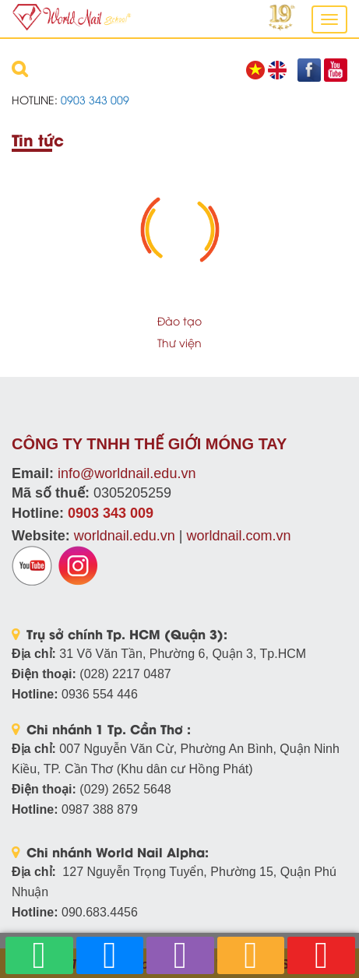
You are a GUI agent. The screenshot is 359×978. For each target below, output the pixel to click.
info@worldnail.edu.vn (126, 473)
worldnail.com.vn (238, 536)
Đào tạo (179, 320)
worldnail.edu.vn (124, 536)
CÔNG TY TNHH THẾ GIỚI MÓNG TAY (149, 443)
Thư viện (179, 342)
